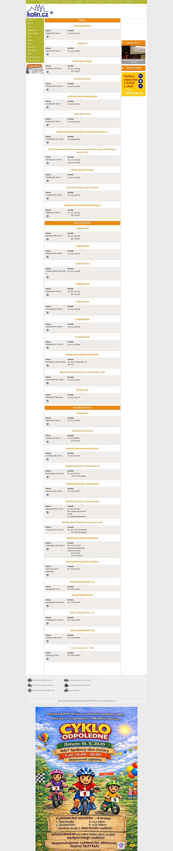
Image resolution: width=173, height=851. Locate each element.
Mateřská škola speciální (82, 595)
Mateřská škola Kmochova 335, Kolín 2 (82, 448)
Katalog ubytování (80, 680)
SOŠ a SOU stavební (82, 114)
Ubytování (30, 47)
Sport (29, 44)
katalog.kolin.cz (78, 2)
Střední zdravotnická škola (82, 170)
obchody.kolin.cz (44, 2)
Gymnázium (82, 43)
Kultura (29, 40)
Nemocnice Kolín (33, 60)
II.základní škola (82, 246)
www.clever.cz (120, 2)
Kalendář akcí (42, 680)
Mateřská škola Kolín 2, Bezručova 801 (82, 484)
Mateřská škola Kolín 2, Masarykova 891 (82, 501)
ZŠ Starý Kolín (82, 390)
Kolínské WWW (32, 33)
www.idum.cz (89, 2)
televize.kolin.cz (100, 2)
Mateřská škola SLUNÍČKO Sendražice (82, 561)
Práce (29, 54)
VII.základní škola (82, 337)
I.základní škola (82, 228)
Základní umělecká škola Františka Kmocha (82, 205)
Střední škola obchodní (82, 61)
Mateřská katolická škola (82, 431)
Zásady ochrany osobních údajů (67, 700)
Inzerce (29, 27)
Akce (29, 37)
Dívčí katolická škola (82, 26)
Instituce (30, 23)
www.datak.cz (130, 2)
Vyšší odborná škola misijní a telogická (82, 187)
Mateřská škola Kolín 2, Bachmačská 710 (82, 466)
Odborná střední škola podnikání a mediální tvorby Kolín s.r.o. (82, 132)
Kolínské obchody (33, 57)
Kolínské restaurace (44, 690)
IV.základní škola (82, 284)
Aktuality (30, 20)
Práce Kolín (43, 685)
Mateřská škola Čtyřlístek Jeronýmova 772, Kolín (82, 522)
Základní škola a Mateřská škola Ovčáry (82, 354)
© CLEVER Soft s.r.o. (96, 700)
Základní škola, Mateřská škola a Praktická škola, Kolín (82, 372)
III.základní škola (82, 264)
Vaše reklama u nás (109, 700)
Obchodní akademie (82, 79)
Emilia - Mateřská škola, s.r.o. (82, 612)
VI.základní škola (82, 319)
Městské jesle (82, 413)
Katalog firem (31, 30)
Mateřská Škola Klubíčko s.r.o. (82, 582)
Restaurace (31, 50)
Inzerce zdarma (74, 690)
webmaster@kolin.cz (83, 700)
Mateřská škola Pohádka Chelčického (82, 538)
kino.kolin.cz (110, 2)
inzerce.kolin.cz (55, 2)
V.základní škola (82, 301)
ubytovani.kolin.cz (67, 2)
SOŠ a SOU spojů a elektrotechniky (82, 96)
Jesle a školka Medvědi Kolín (82, 630)
